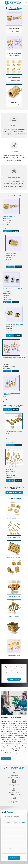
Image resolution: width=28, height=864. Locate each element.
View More (15, 231)
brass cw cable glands (11, 253)
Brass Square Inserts (14, 636)
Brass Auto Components (14, 53)
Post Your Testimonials (14, 679)
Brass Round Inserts (14, 616)
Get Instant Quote (14, 492)
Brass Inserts (14, 102)
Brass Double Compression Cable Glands (14, 289)
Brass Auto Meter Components (14, 431)
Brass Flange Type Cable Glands (14, 324)
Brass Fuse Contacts (14, 577)
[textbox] (17, 822)
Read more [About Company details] (6, 758)
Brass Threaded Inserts (14, 655)
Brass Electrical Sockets (14, 538)
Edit (23, 822)
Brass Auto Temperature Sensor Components (11, 393)
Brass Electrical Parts (14, 77)
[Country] (14, 838)
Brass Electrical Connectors (14, 518)
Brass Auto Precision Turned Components (14, 358)
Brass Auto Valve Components (14, 467)
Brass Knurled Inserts (14, 596)
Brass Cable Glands (14, 28)
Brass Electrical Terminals (14, 557)
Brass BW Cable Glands (9, 216)
